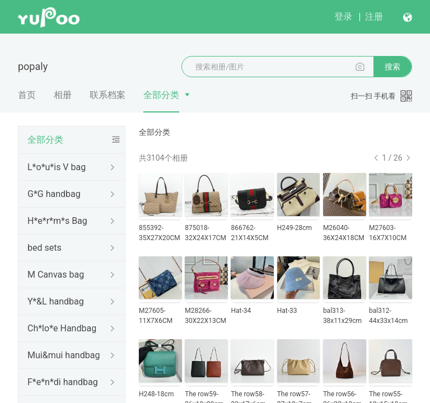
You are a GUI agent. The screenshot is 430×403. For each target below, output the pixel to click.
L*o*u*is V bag (56, 167)
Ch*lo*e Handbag (61, 328)
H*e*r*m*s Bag (57, 220)
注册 (374, 16)
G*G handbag (54, 194)
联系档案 (107, 95)
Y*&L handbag (55, 301)
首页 (27, 95)
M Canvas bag (55, 274)
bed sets (44, 247)
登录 (343, 16)
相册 (63, 95)
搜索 (392, 66)
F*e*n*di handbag (62, 382)
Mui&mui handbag (63, 355)
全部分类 (161, 95)
